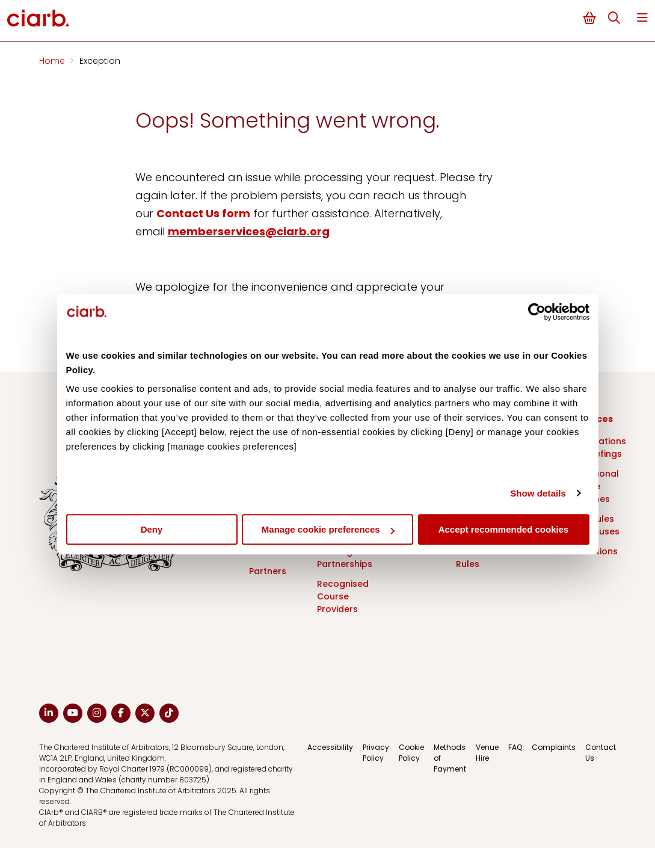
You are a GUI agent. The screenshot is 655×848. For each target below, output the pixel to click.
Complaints (554, 747)
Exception (99, 61)
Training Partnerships (344, 557)
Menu (642, 17)
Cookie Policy (411, 752)
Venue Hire (487, 752)
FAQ (515, 747)
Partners (267, 571)
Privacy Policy (376, 752)
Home (53, 61)
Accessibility (330, 747)
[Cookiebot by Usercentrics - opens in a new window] (536, 312)
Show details (538, 493)
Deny (152, 529)
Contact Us (600, 752)
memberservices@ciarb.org (249, 231)
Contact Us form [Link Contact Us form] (203, 213)
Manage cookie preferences (328, 529)
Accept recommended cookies (503, 529)
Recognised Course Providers (343, 596)
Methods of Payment (450, 758)
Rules (467, 564)
